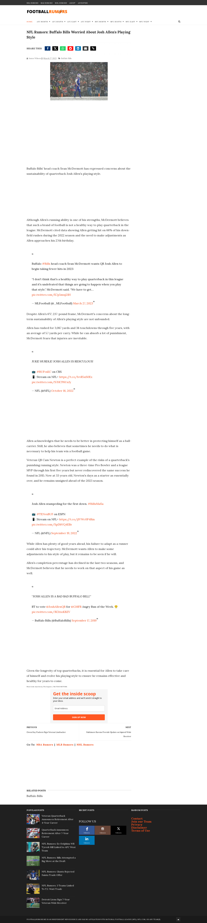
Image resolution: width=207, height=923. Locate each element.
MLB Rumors (46, 3)
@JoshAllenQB (56, 606)
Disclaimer (139, 827)
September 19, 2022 (64, 533)
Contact (137, 818)
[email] (79, 708)
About (72, 3)
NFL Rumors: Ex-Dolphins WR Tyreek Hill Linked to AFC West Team (59, 847)
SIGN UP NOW (79, 717)
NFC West (144, 22)
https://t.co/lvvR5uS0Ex (75, 377)
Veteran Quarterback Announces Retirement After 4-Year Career (57, 819)
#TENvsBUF (45, 514)
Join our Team (141, 821)
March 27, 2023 (83, 303)
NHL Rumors (61, 3)
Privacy (136, 824)
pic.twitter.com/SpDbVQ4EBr (52, 524)
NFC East (130, 22)
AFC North (42, 22)
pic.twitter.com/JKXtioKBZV (51, 612)
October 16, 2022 (62, 390)
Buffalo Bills (66, 58)
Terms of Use (140, 830)
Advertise (83, 3)
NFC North (100, 22)
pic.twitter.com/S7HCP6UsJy (51, 382)
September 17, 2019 (84, 620)
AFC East (71, 22)
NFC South (115, 22)
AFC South (57, 22)
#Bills (46, 263)
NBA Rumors (32, 3)
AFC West (86, 22)
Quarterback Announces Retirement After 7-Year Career (55, 833)
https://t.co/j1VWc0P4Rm (77, 519)
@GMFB (76, 606)
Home (29, 22)
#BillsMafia (95, 504)
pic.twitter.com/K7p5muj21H (51, 294)
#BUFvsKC (44, 371)
